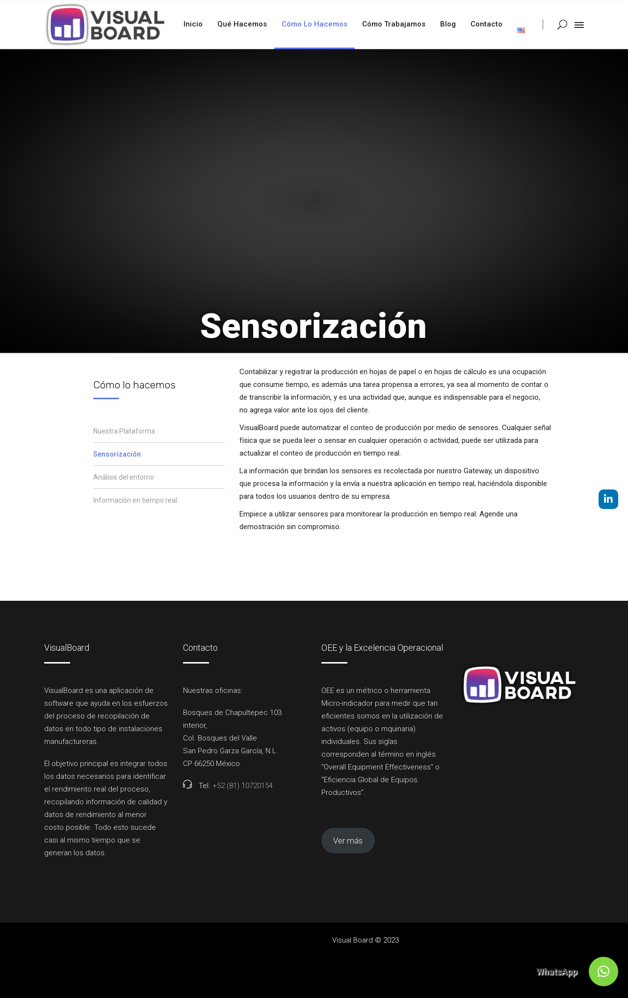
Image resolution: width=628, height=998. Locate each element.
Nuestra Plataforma (124, 431)
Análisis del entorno (123, 477)
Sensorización (117, 454)
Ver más (348, 840)
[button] (603, 971)
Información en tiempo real (135, 500)
